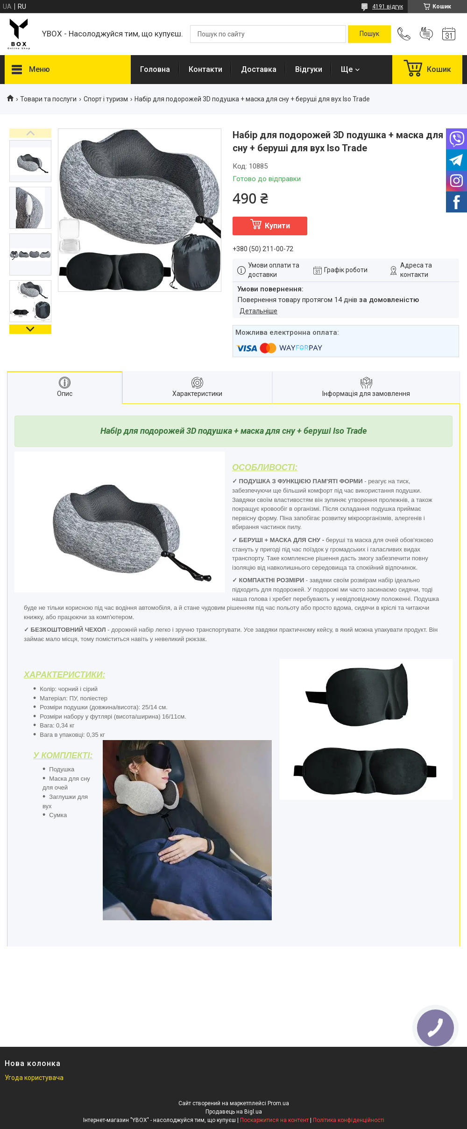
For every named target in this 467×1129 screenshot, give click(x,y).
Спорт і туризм (106, 99)
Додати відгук (426, 34)
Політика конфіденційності (348, 1120)
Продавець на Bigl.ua (233, 1111)
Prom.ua (278, 1103)
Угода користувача (34, 1077)
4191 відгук (387, 6)
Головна (155, 69)
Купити (277, 225)
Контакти (205, 69)
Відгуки (308, 69)
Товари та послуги (48, 99)
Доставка (258, 69)
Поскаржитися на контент (274, 1120)
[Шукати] (369, 34)
